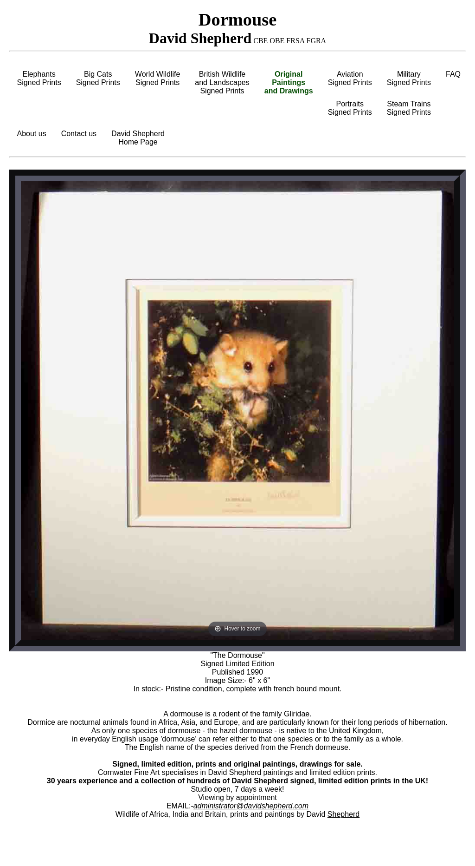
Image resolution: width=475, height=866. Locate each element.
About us (31, 134)
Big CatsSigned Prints (98, 78)
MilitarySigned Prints (409, 78)
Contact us (78, 134)
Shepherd (343, 814)
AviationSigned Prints (350, 78)
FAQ (453, 74)
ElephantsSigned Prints (39, 78)
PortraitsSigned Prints (350, 108)
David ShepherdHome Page (138, 138)
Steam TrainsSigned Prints (409, 108)
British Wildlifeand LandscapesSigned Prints (222, 82)
